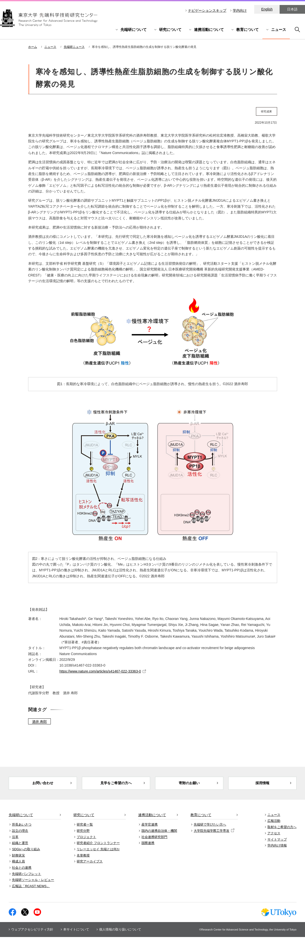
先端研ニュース (74, 47)
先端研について (134, 29)
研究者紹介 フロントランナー (98, 845)
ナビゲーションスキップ (207, 10)
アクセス (273, 835)
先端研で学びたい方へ (210, 827)
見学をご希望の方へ (116, 784)
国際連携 (147, 845)
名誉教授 (83, 857)
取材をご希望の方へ (282, 829)
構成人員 (18, 863)
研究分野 (83, 833)
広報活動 (273, 823)
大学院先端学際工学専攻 (214, 833)
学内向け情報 (277, 848)
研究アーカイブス (90, 863)
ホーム (32, 47)
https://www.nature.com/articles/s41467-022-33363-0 (100, 671)
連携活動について (209, 29)
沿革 (15, 839)
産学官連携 (149, 827)
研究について (170, 29)
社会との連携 (21, 870)
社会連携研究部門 (154, 839)
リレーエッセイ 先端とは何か (98, 851)
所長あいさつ (21, 827)
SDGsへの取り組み (26, 851)
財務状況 (18, 857)
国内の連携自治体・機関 (159, 833)
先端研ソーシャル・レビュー (33, 882)
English (267, 9)
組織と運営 (20, 845)
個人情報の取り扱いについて (120, 931)
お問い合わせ (43, 784)
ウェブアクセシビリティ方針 (32, 931)
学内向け (240, 10)
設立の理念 (20, 833)
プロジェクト (86, 839)
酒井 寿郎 (39, 722)
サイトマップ (277, 841)
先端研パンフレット (26, 876)
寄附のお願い (189, 784)
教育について (247, 29)
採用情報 (262, 784)
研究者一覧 (85, 827)
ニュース (278, 29)
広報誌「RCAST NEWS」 (31, 888)
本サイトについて (76, 931)
